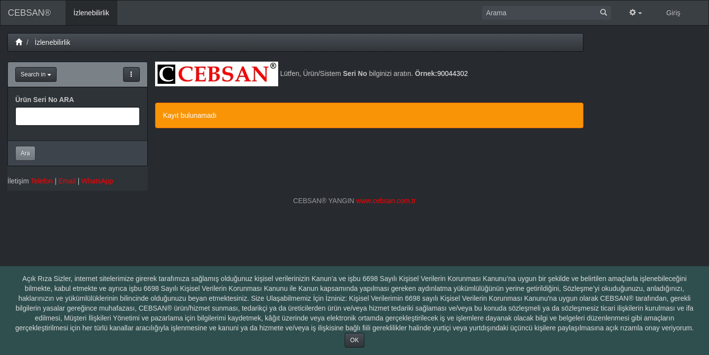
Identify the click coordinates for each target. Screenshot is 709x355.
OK (354, 340)
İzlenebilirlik (52, 42)
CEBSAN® (29, 13)
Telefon (42, 181)
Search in (36, 74)
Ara (25, 153)
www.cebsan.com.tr (386, 201)
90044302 (452, 73)
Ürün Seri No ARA (44, 100)
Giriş (673, 13)
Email (67, 181)
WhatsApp (97, 181)
